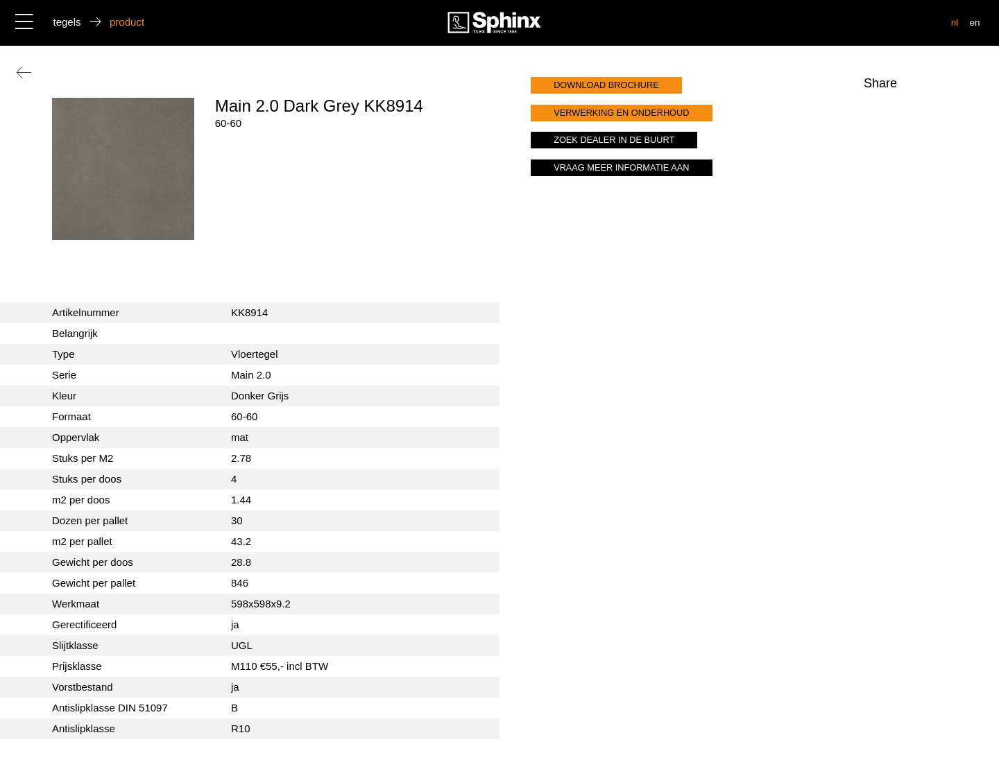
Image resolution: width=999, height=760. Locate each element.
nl (955, 22)
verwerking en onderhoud (621, 112)
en (974, 22)
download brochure (606, 85)
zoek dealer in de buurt (614, 140)
